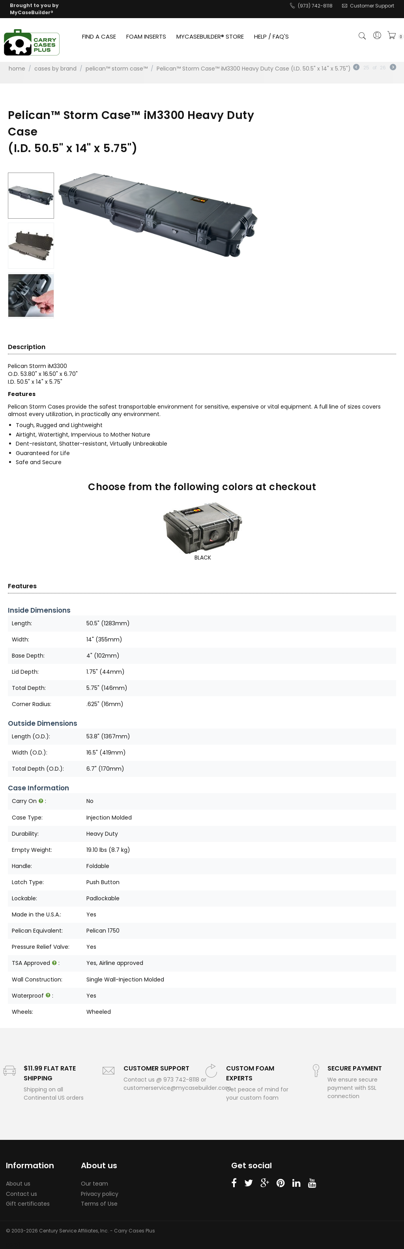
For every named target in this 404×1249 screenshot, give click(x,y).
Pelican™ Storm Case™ (117, 68)
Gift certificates (28, 1204)
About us (18, 1184)
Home (17, 68)
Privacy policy (99, 1194)
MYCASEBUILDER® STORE (210, 36)
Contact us (21, 1194)
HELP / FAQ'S (271, 36)
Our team (94, 1184)
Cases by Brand (55, 68)
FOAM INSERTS (146, 36)
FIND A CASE (99, 36)
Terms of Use (99, 1204)
